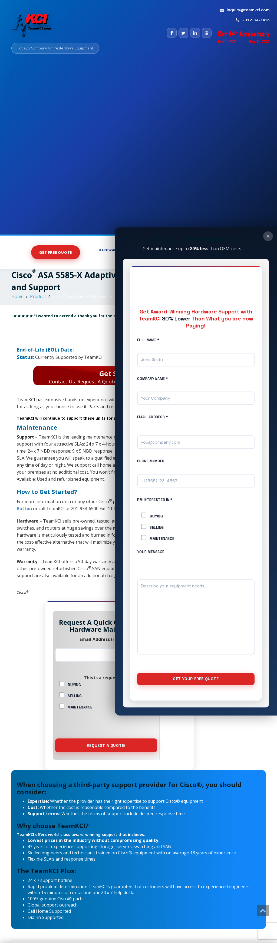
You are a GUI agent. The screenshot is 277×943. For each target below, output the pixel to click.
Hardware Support (119, 250)
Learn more (133, 575)
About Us (218, 259)
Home (17, 296)
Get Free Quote (55, 252)
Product (38, 296)
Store (192, 250)
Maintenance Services (230, 250)
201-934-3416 (256, 19)
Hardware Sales (163, 250)
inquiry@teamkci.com (248, 9)
